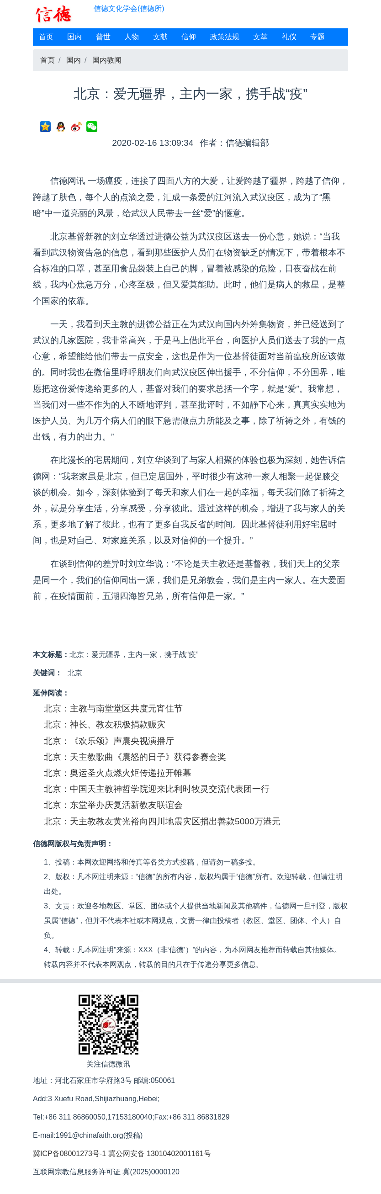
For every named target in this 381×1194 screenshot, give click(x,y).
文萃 (260, 37)
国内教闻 (107, 60)
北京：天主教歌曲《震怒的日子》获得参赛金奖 (135, 757)
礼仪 (289, 37)
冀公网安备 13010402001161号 (159, 1153)
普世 (103, 37)
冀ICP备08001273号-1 (69, 1153)
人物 (131, 37)
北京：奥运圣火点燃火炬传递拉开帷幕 (117, 773)
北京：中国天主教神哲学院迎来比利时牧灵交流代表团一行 (157, 789)
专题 (317, 37)
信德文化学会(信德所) (129, 8)
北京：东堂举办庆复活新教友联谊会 (113, 805)
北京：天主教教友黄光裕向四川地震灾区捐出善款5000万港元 (162, 821)
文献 (160, 37)
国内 (74, 37)
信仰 (188, 37)
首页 (46, 37)
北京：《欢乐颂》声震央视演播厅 (109, 741)
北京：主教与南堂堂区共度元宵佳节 (113, 708)
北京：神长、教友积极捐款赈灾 (104, 724)
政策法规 (224, 37)
